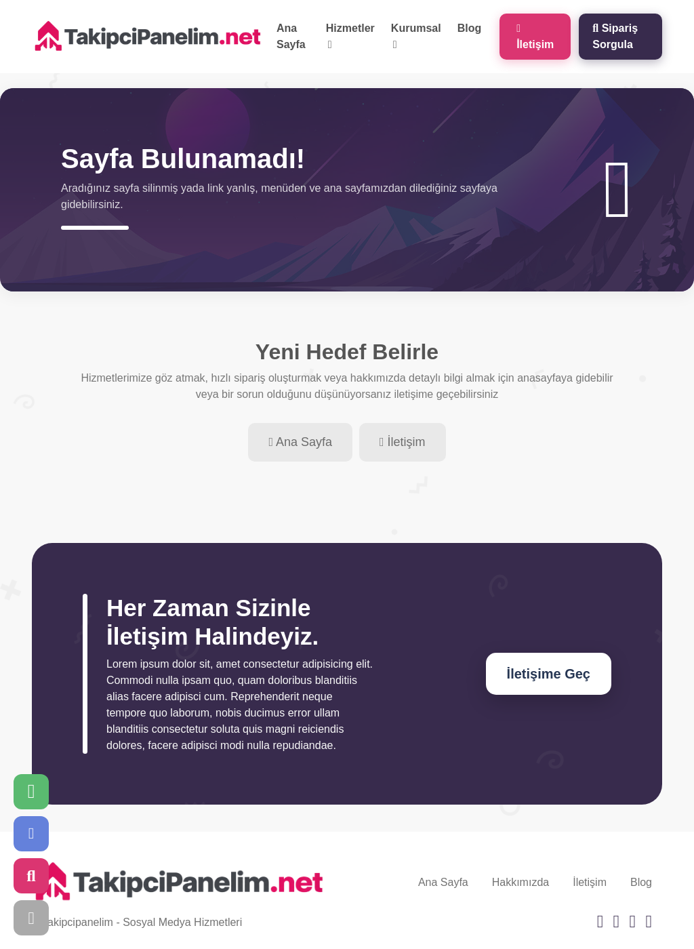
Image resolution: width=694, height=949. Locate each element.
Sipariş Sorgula (615, 36)
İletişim (535, 36)
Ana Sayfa (291, 36)
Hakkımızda (520, 882)
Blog (469, 28)
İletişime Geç (548, 673)
